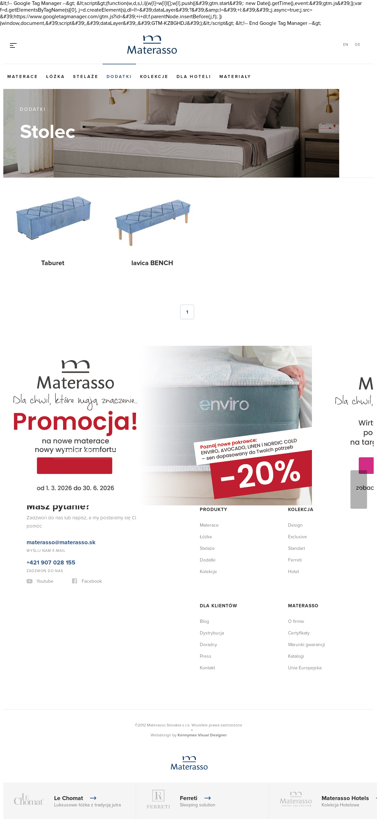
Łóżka (55, 76)
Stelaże (86, 76)
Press (205, 656)
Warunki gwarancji (306, 644)
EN (345, 44)
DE (357, 44)
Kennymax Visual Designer (202, 735)
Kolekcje (154, 76)
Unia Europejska (305, 668)
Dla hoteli (194, 76)
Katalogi (296, 656)
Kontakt (207, 668)
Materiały (235, 76)
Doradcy (208, 644)
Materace (22, 76)
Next (358, 489)
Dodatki (119, 76)
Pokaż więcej (82, 450)
